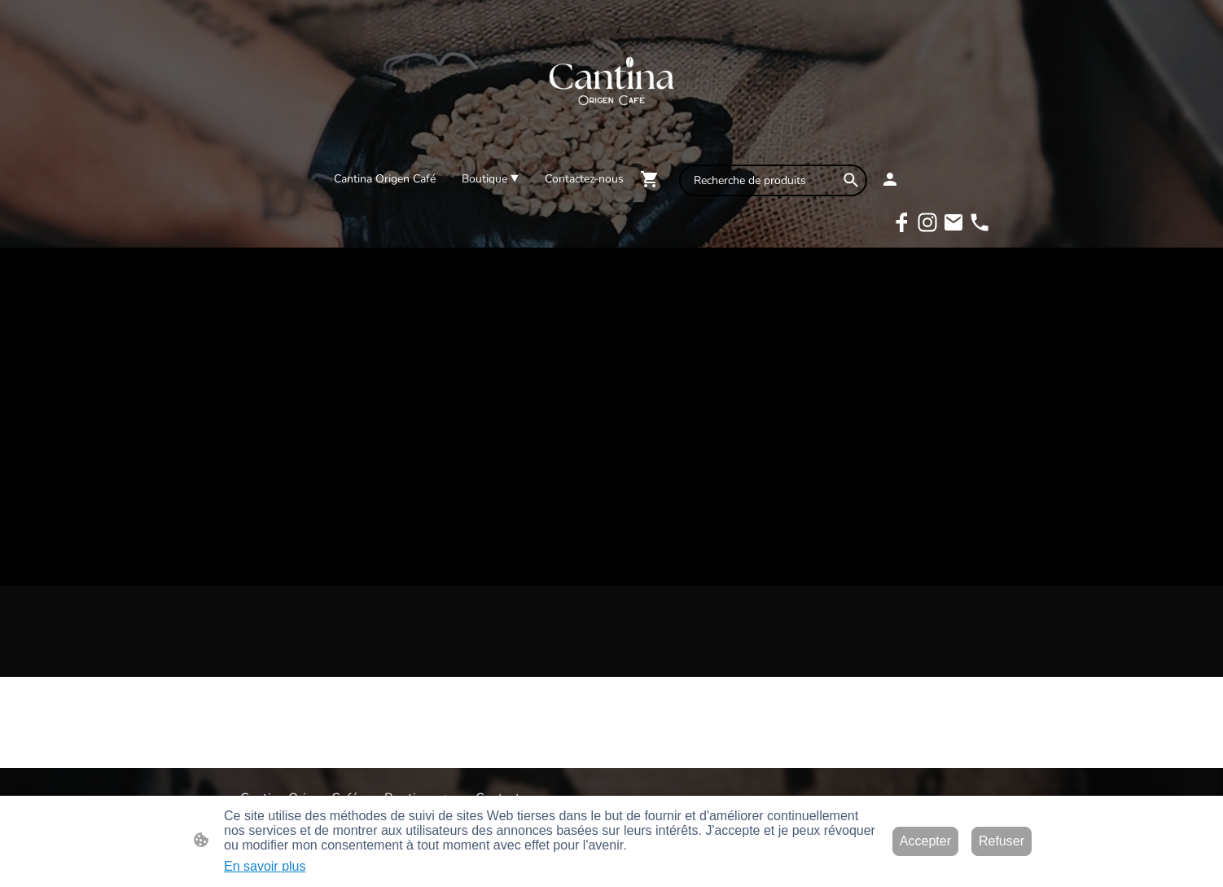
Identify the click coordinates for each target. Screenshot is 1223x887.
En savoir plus (265, 866)
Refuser (1001, 841)
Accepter (925, 841)
